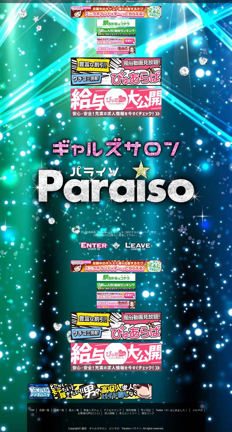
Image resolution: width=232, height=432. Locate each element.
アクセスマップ (112, 410)
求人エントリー (128, 413)
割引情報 (131, 410)
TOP (31, 410)
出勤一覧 (59, 410)
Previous (28, 214)
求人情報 (109, 413)
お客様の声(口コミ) (89, 413)
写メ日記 (146, 410)
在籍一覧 (44, 410)
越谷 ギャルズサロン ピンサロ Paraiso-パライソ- (112, 428)
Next (204, 214)
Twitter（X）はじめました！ (172, 410)
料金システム (91, 410)
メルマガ (197, 410)
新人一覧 (74, 410)
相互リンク (148, 413)
